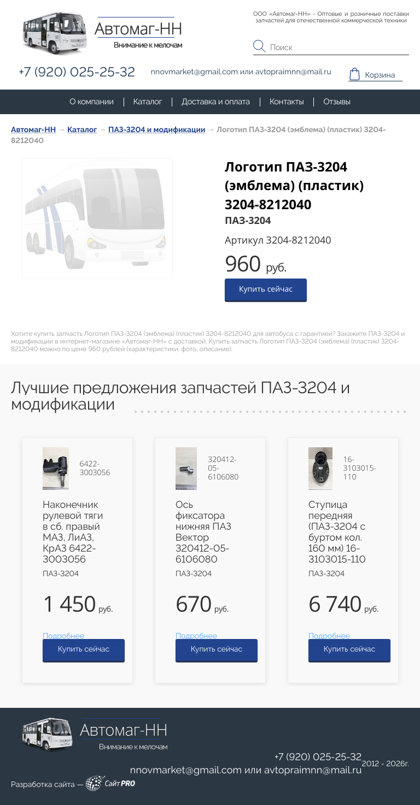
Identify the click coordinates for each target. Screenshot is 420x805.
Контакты (287, 101)
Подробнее (63, 636)
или (246, 770)
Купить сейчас (266, 289)
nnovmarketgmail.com (186, 770)
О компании (91, 101)
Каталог (147, 101)
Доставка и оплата (216, 101)
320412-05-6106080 (223, 468)
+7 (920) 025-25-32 (318, 757)
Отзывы (336, 101)
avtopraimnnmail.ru (312, 770)
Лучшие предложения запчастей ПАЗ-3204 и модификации (180, 396)
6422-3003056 (95, 468)
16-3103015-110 (359, 468)
